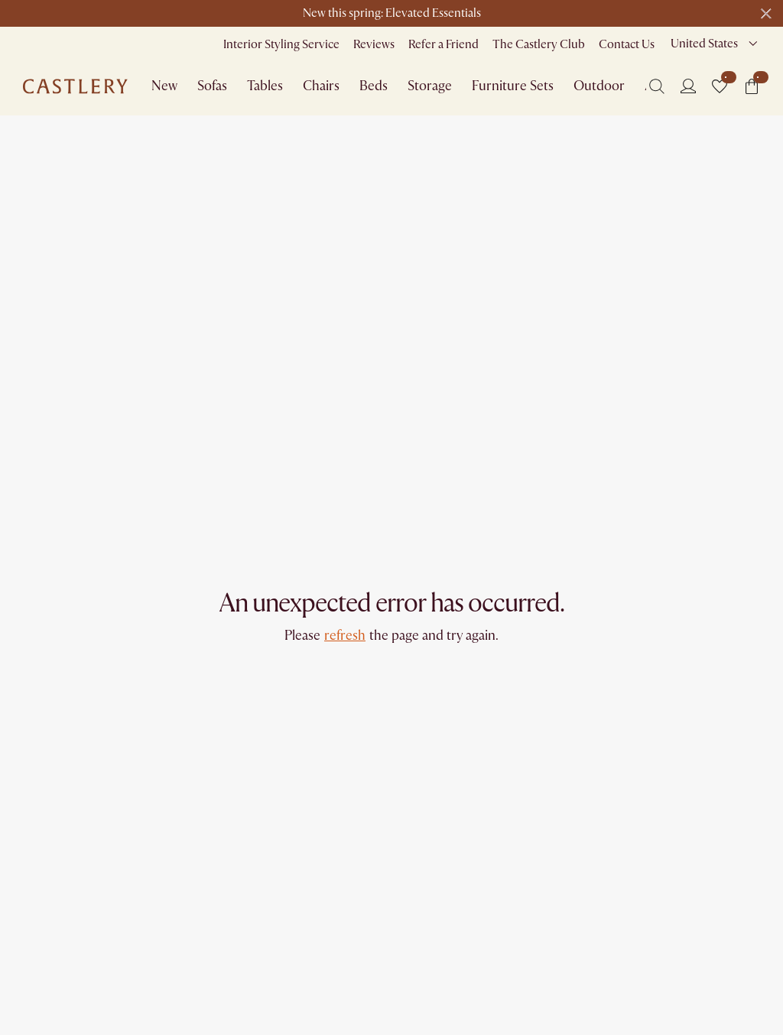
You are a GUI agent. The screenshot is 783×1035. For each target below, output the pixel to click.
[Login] (688, 85)
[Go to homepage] (75, 86)
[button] (719, 86)
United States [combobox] (704, 43)
